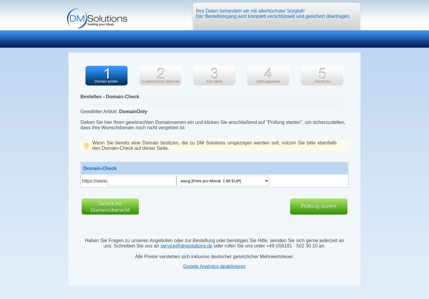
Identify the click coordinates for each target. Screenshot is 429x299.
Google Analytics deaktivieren (214, 266)
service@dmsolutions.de (187, 245)
